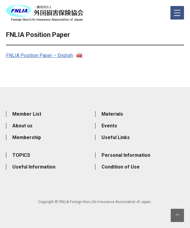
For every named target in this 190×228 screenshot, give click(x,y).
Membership (26, 137)
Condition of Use (120, 167)
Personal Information (125, 155)
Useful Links (115, 137)
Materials (112, 114)
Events (109, 126)
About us (22, 126)
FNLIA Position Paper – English (39, 55)
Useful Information (33, 167)
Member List (26, 114)
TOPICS (21, 155)
